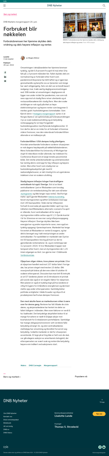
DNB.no (6, 429)
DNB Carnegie (35, 365)
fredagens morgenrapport (44, 114)
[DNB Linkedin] (104, 447)
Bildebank (7, 423)
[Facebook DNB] (100, 447)
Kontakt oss (7, 416)
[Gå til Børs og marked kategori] (10, 14)
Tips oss (99, 414)
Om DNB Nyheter (10, 413)
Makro (23, 365)
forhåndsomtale (27, 255)
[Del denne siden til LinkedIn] (5, 76)
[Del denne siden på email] (5, 81)
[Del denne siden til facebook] (5, 72)
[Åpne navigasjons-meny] (4, 5)
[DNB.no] (5, 447)
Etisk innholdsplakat (11, 420)
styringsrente (26, 194)
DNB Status (7, 433)
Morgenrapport (50, 365)
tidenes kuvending (56, 197)
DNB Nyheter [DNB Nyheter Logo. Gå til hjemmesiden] (54, 5)
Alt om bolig (8, 426)
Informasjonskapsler (99, 453)
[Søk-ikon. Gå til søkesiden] (104, 5)
